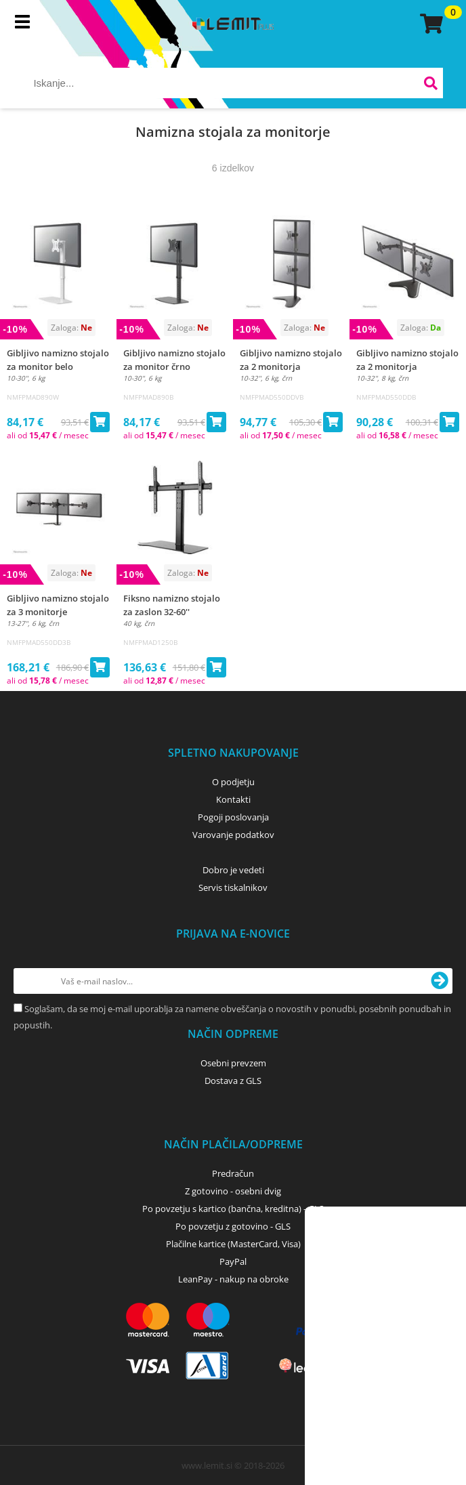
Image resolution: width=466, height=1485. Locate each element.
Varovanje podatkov (233, 835)
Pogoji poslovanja (233, 817)
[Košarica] (429, 23)
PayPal (233, 1261)
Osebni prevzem (233, 1063)
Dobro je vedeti (233, 870)
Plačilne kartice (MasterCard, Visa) (233, 1244)
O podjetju (233, 782)
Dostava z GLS (233, 1080)
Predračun (233, 1173)
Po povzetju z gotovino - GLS (233, 1226)
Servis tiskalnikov (233, 887)
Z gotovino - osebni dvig (233, 1191)
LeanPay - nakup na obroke (233, 1279)
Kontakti (233, 799)
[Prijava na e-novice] (439, 981)
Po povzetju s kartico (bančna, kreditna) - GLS (233, 1208)
